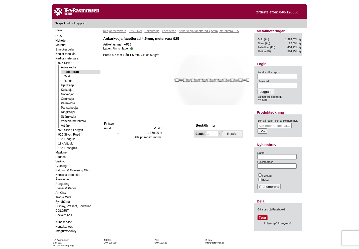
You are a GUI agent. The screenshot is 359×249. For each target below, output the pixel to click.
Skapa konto (63, 23)
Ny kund (263, 99)
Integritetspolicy (66, 231)
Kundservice (64, 222)
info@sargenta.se (214, 242)
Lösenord (263, 81)
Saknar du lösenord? (270, 96)
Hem (59, 30)
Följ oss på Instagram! (277, 223)
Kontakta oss (64, 226)
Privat (263, 180)
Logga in (80, 23)
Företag (264, 175)
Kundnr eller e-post (269, 72)
